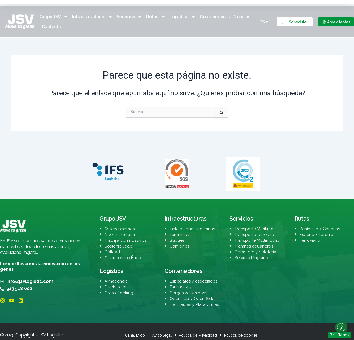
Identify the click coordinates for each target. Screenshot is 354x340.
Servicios (129, 17)
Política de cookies (241, 335)
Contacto (51, 26)
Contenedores (214, 16)
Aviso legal (162, 335)
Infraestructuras (92, 17)
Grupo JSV (54, 17)
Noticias (241, 16)
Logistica (183, 17)
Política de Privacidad (198, 335)
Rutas (155, 17)
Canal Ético (135, 335)
